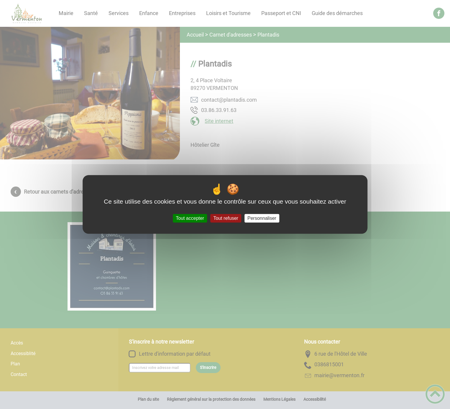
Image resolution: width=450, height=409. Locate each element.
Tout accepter (190, 218)
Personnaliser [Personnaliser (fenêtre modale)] (261, 218)
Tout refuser (225, 218)
